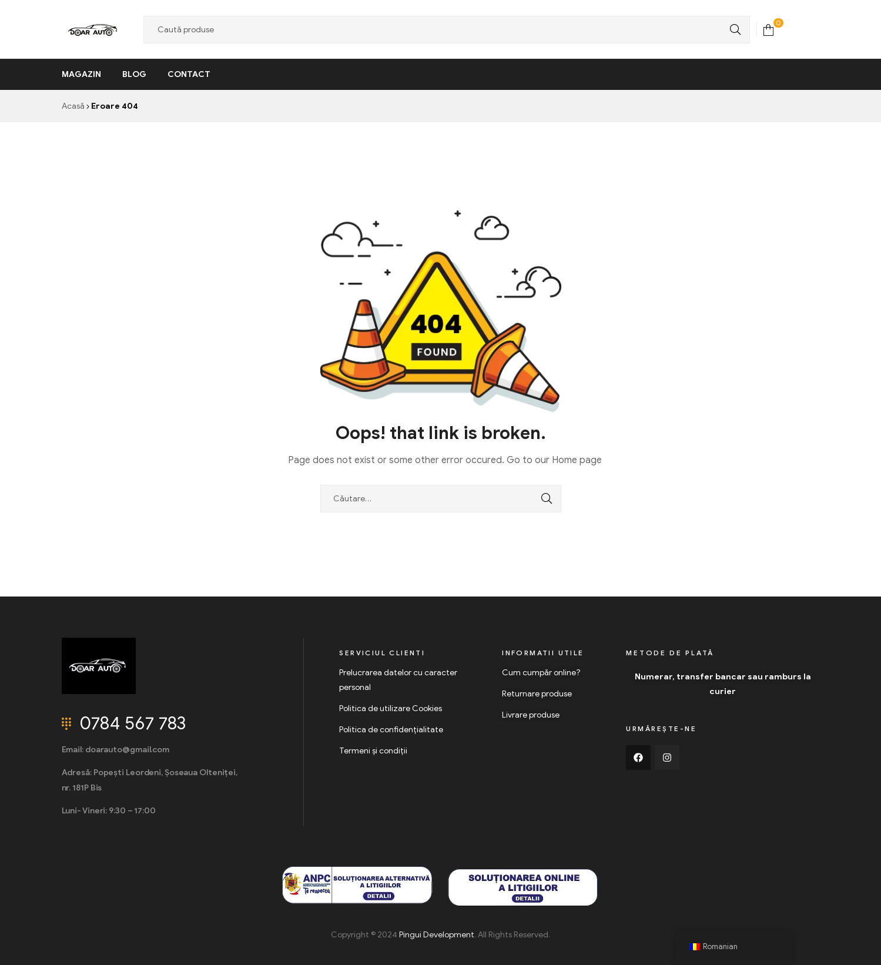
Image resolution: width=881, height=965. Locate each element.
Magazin (81, 74)
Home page (577, 460)
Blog (134, 74)
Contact (189, 74)
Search (732, 29)
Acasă (73, 106)
